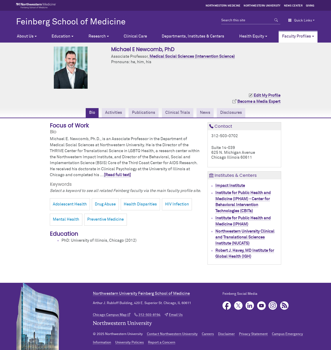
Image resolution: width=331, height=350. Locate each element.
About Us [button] (25, 36)
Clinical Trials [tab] (177, 113)
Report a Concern (161, 342)
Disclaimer (226, 334)
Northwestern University (262, 6)
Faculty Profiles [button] (296, 36)
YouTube (261, 305)
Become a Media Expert (258, 102)
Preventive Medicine (105, 219)
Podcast (284, 305)
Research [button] (97, 36)
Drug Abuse (105, 204)
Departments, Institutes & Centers (193, 36)
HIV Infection (177, 204)
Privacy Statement (253, 334)
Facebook (226, 305)
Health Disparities (140, 204)
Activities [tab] (113, 113)
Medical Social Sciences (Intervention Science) (192, 57)
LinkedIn (250, 305)
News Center (293, 6)
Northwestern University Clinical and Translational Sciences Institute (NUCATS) (244, 237)
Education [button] (61, 36)
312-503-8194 (149, 314)
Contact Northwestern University (172, 334)
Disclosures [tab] (231, 113)
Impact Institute (230, 186)
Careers (208, 334)
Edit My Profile (267, 96)
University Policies (129, 342)
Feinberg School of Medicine (71, 22)
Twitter (238, 305)
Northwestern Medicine (223, 6)
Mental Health (66, 219)
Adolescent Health (70, 204)
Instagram (273, 305)
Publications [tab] (143, 113)
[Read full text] (117, 175)
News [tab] (205, 113)
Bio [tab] (92, 113)
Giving (310, 6)
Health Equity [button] (251, 36)
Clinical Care (135, 36)
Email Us (176, 314)
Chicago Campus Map (110, 314)
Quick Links (300, 20)
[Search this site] (246, 20)
